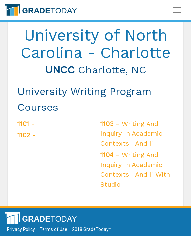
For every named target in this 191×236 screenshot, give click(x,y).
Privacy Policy (21, 229)
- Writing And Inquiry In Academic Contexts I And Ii (131, 133)
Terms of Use (53, 229)
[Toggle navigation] (177, 10)
